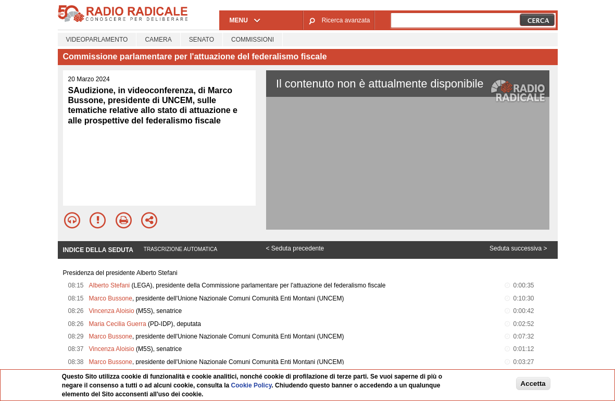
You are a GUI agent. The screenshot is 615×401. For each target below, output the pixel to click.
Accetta (533, 383)
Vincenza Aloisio (111, 311)
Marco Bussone (110, 298)
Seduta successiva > (518, 248)
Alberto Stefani (109, 285)
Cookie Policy (251, 385)
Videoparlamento (97, 39)
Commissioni (252, 39)
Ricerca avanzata (346, 20)
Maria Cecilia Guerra (117, 324)
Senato (201, 39)
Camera (158, 39)
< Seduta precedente (295, 248)
